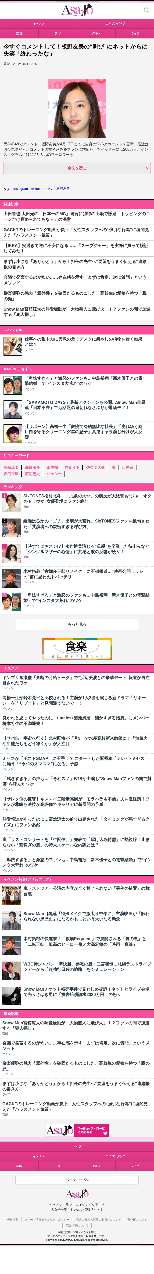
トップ (77, 1146)
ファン (48, 189)
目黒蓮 (127, 468)
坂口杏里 (11, 474)
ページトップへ (77, 1180)
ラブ (58, 1166)
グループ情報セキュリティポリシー (47, 1219)
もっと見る (77, 624)
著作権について (137, 1219)
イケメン (30, 389)
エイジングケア (115, 1156)
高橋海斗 (32, 468)
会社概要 (12, 1219)
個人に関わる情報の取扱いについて (98, 1219)
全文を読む (77, 168)
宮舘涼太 (11, 468)
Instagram (20, 189)
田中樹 (52, 468)
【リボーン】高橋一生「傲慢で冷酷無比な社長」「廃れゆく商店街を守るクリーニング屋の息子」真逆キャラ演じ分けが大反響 (83, 432)
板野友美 (63, 189)
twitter (35, 189)
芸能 (19, 1166)
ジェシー (54, 474)
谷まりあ (71, 468)
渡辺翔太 (32, 474)
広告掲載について (77, 1225)
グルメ (96, 1166)
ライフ (29, 350)
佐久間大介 (95, 468)
